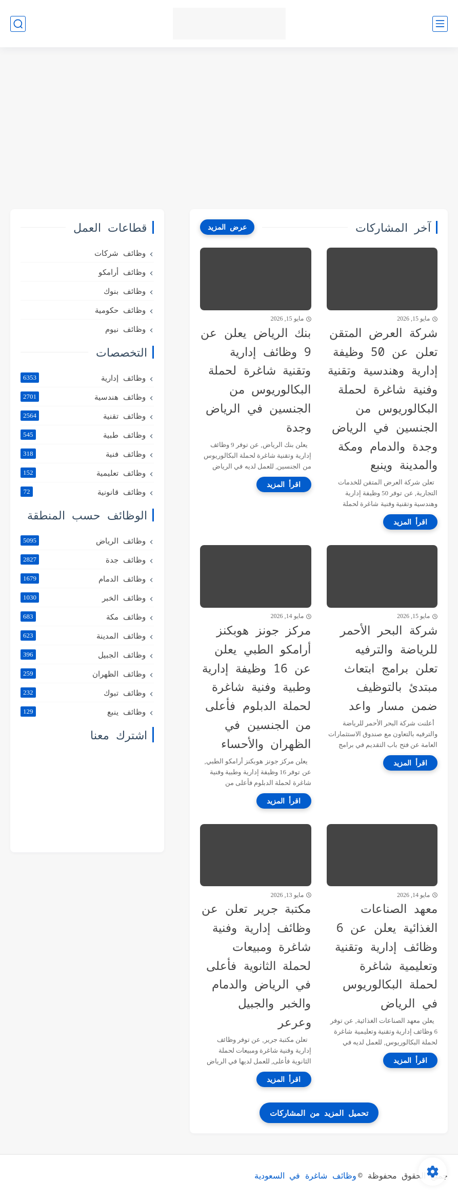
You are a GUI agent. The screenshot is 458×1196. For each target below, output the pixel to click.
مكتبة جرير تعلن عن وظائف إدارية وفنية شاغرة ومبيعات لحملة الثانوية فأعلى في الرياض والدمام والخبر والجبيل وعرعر (256, 965)
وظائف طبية (83, 434)
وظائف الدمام (83, 578)
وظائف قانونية (83, 492)
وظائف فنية (83, 453)
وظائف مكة (83, 616)
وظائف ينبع (83, 711)
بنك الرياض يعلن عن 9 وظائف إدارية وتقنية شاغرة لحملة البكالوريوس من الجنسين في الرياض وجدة (256, 379)
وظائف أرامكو (122, 272)
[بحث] (18, 24)
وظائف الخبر (83, 597)
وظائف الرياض (83, 540)
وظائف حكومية (120, 310)
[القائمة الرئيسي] (440, 24)
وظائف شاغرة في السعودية (305, 1175)
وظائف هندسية (83, 396)
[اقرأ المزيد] (410, 522)
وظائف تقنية (83, 415)
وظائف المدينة (83, 635)
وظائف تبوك (83, 692)
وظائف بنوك (125, 291)
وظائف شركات (120, 253)
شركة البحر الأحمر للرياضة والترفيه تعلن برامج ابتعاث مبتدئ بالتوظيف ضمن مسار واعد (388, 668)
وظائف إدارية (83, 377)
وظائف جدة (83, 559)
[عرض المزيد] (227, 227)
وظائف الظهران (83, 673)
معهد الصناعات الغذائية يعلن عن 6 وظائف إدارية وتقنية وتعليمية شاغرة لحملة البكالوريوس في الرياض (386, 955)
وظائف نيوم (125, 329)
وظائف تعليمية (83, 473)
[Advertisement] (229, 129)
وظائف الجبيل (83, 654)
